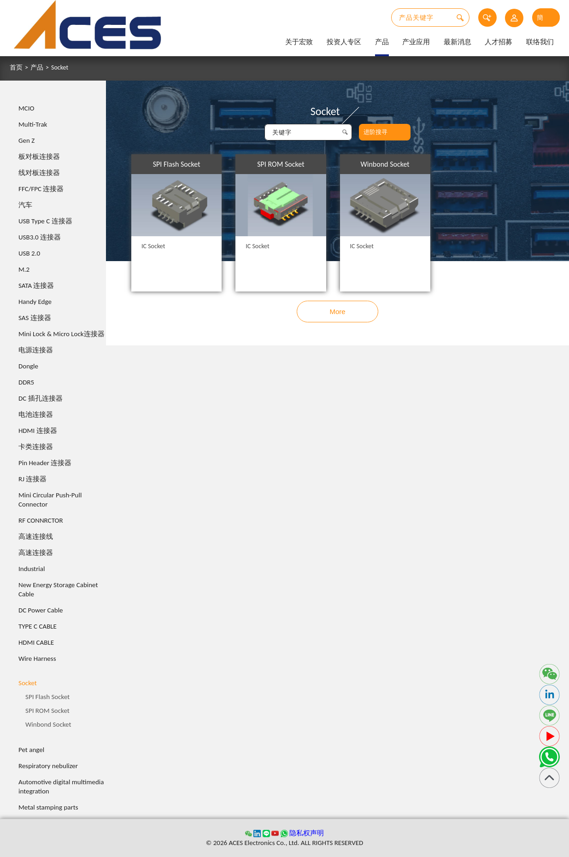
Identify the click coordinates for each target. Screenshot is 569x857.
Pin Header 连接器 (44, 463)
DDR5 (26, 382)
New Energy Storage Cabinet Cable (58, 589)
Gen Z (26, 140)
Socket (59, 67)
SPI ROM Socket (47, 710)
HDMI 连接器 (37, 430)
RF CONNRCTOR (40, 520)
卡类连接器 (35, 447)
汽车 (25, 205)
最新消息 (457, 42)
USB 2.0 (29, 253)
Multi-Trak (32, 124)
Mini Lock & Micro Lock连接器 (61, 334)
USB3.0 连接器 (39, 237)
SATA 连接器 (36, 285)
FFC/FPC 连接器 (41, 189)
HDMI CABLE (36, 642)
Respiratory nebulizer (48, 766)
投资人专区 (344, 42)
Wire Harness (37, 658)
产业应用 (416, 42)
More (337, 311)
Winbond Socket (48, 724)
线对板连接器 (39, 173)
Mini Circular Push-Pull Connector (50, 499)
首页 (16, 67)
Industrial (31, 569)
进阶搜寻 (375, 131)
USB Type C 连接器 (45, 221)
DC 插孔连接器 (40, 398)
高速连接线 (35, 536)
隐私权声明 (306, 833)
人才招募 (498, 42)
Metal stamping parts (48, 807)
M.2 (23, 269)
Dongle (28, 366)
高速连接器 (35, 552)
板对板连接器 (39, 156)
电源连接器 (35, 350)
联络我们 (540, 42)
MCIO (26, 108)
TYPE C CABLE (37, 626)
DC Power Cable (40, 610)
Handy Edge (35, 301)
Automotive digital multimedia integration (61, 786)
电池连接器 (35, 414)
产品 (382, 42)
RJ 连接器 (32, 479)
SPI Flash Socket (47, 697)
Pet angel (31, 750)
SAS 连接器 (34, 318)
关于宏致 (299, 42)
